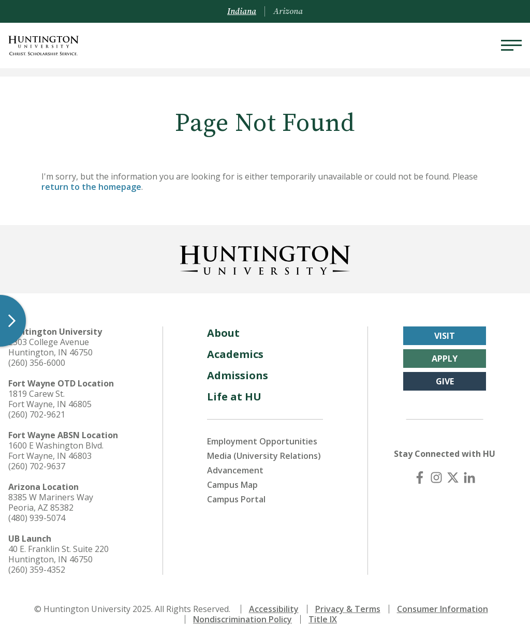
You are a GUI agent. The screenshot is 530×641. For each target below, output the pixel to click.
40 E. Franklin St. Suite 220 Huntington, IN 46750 (58, 554)
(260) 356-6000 (36, 362)
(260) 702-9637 (36, 466)
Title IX (322, 619)
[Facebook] (420, 477)
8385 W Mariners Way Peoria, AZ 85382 (50, 502)
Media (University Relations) (264, 455)
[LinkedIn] (469, 477)
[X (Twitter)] (453, 477)
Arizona (288, 11)
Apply (445, 358)
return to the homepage (91, 186)
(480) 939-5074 (36, 518)
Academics (235, 354)
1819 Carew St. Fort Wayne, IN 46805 (50, 399)
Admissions (237, 375)
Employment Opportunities (262, 441)
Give (445, 381)
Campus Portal (236, 499)
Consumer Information (442, 609)
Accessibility (274, 609)
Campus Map (232, 484)
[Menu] (511, 45)
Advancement (235, 470)
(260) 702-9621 (36, 414)
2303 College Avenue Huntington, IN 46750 (50, 347)
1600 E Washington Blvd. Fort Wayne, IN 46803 (56, 450)
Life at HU (234, 397)
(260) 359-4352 (36, 569)
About (223, 333)
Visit (444, 335)
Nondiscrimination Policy (242, 619)
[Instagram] (436, 477)
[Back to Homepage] (265, 258)
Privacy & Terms (347, 609)
